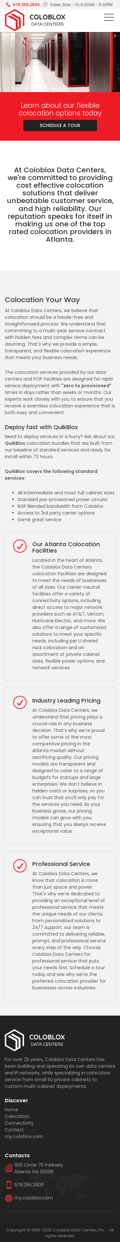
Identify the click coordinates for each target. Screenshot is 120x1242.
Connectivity (19, 1123)
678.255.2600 (26, 4)
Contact (14, 1130)
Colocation (17, 1116)
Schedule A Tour (60, 125)
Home (11, 1109)
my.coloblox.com (24, 1136)
